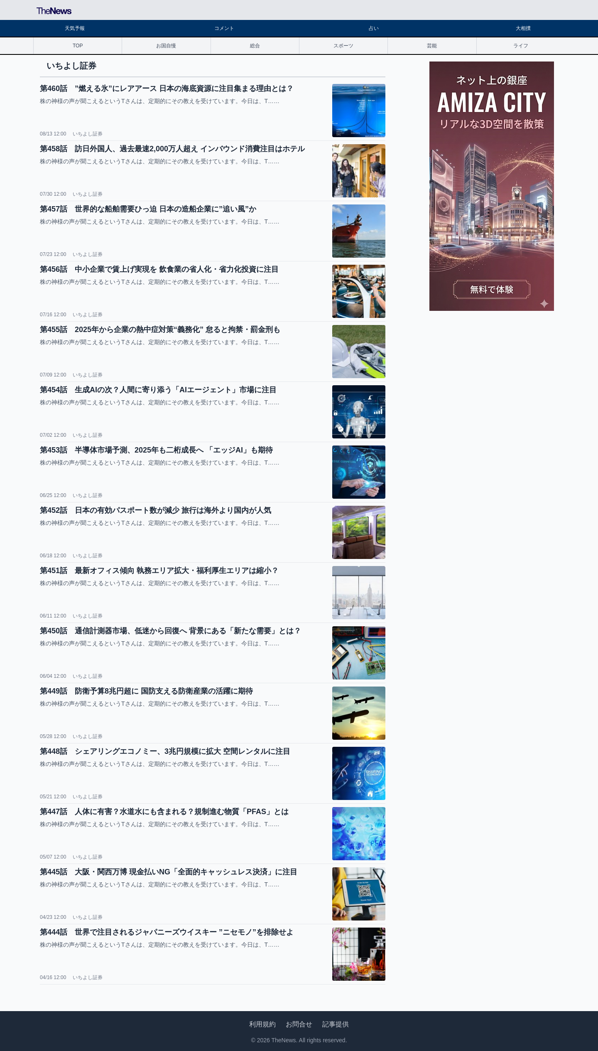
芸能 (432, 46)
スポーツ (343, 46)
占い (374, 28)
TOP (78, 46)
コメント (224, 28)
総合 (255, 46)
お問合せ (299, 1024)
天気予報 (75, 28)
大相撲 (523, 28)
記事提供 (335, 1024)
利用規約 (262, 1024)
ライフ (520, 46)
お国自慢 (166, 46)
